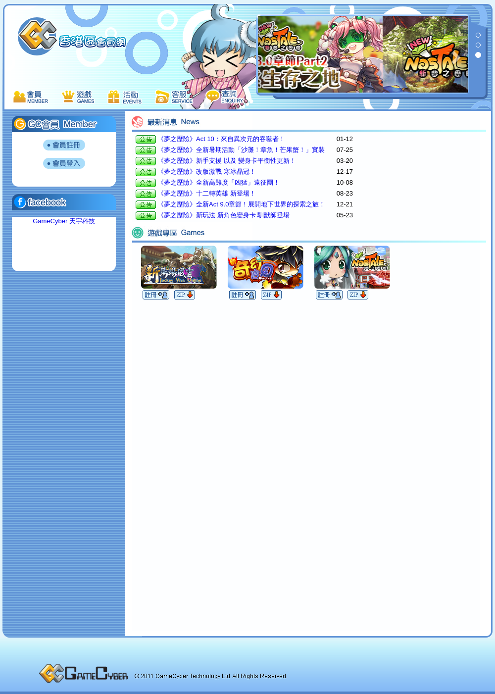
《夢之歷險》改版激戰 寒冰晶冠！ (206, 171)
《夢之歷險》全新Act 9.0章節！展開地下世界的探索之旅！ (241, 204)
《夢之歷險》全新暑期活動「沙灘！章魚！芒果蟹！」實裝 (241, 149)
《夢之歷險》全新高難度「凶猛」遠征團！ (218, 182)
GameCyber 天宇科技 (64, 221)
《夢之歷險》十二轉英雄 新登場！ (206, 193)
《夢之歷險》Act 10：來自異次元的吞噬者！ (221, 139)
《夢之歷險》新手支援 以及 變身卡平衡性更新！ (226, 160)
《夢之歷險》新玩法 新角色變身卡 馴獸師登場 (223, 215)
